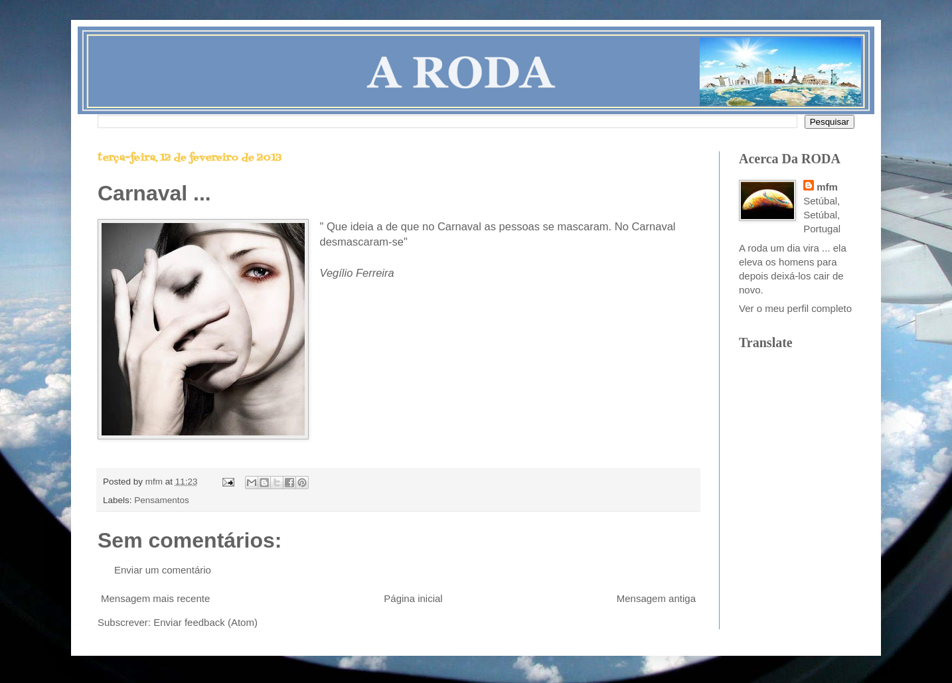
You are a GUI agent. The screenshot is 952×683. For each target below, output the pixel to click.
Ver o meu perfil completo (795, 308)
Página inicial (413, 598)
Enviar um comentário (162, 569)
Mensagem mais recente (155, 598)
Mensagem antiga (656, 598)
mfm (827, 186)
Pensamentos (161, 500)
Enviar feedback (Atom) (205, 622)
